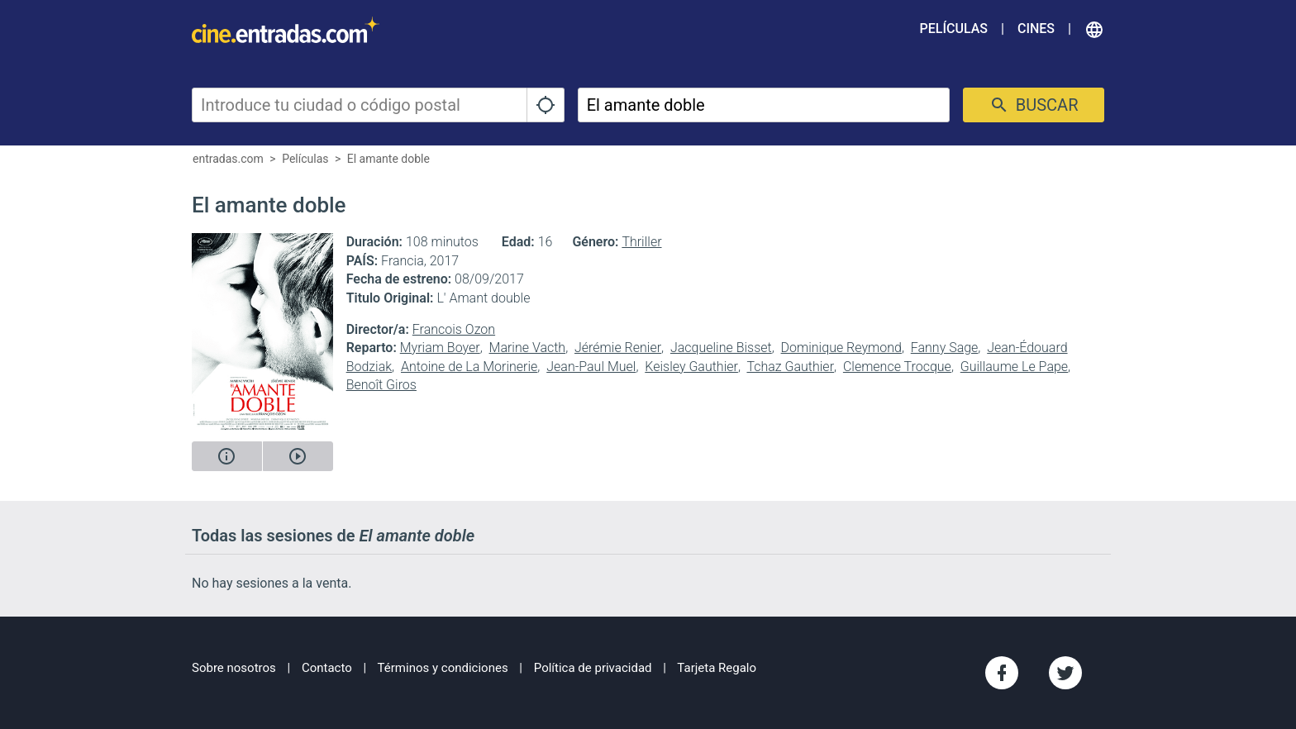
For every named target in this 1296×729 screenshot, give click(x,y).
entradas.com (228, 158)
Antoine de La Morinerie (469, 366)
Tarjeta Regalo (716, 667)
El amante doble (388, 158)
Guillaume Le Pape (1014, 366)
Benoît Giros (381, 385)
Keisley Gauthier (691, 366)
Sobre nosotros (234, 667)
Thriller (641, 242)
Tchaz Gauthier (790, 366)
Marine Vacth (527, 347)
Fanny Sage (945, 347)
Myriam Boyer (440, 347)
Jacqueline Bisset (721, 347)
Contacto (327, 667)
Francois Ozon (453, 329)
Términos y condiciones (443, 667)
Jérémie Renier (617, 347)
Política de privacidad (593, 667)
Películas (954, 28)
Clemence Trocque (897, 366)
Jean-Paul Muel (591, 366)
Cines (1036, 28)
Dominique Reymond (841, 347)
